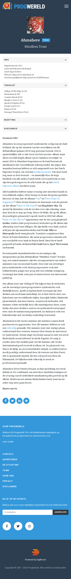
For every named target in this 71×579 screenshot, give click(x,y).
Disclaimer (10, 486)
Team (6, 470)
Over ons (8, 476)
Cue (38, 198)
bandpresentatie (42, 172)
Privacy (8, 481)
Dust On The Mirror (14, 219)
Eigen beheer (15, 72)
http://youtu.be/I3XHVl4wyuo (36, 78)
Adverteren (10, 459)
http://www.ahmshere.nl (23, 75)
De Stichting (11, 465)
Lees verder (8, 442)
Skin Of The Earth (27, 205)
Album (46, 40)
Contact (8, 454)
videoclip (11, 328)
